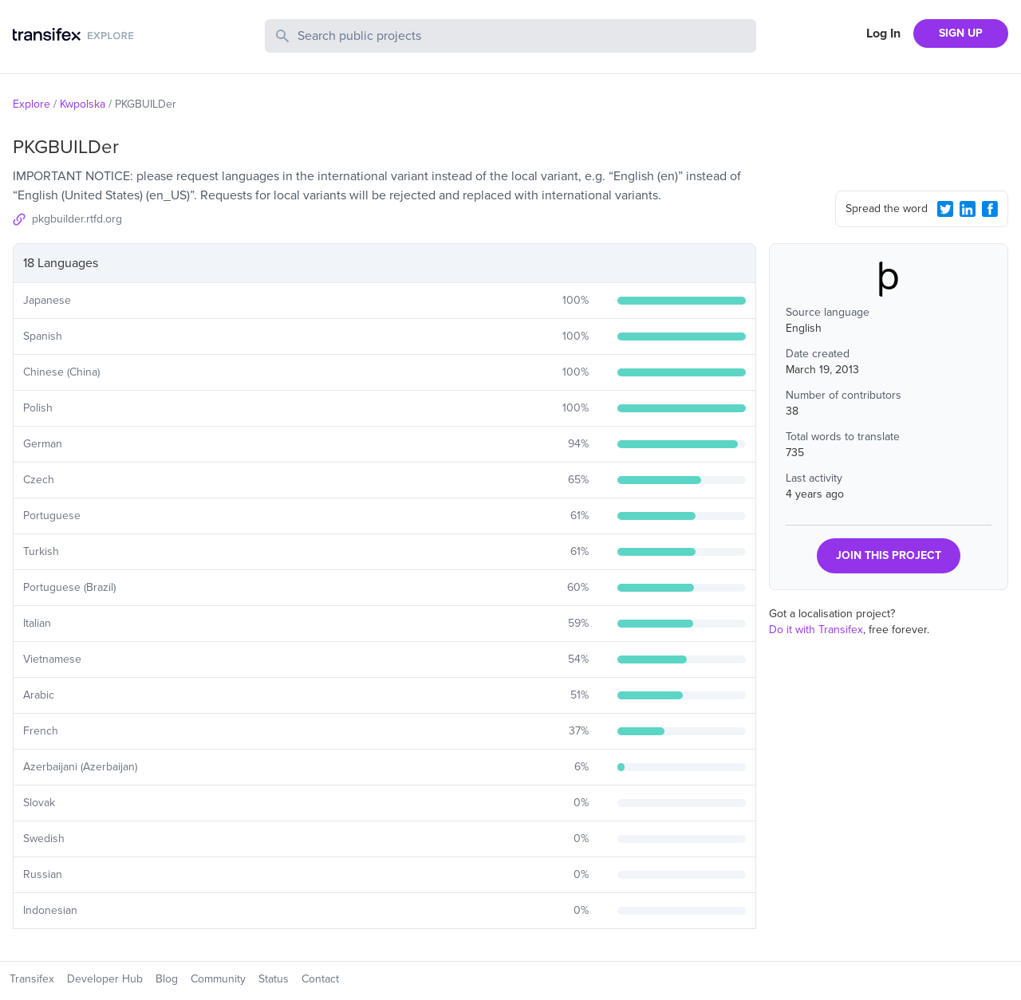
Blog (167, 979)
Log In (883, 33)
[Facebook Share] (990, 209)
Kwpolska (82, 104)
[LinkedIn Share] (967, 209)
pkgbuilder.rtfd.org (77, 219)
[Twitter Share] (945, 209)
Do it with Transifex (816, 629)
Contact (320, 979)
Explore (31, 104)
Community (218, 979)
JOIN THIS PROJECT (888, 555)
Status (273, 979)
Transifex (32, 979)
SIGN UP (961, 33)
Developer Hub (105, 979)
